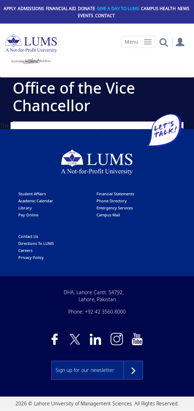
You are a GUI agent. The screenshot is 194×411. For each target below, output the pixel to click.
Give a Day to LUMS (118, 9)
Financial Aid (61, 9)
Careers (25, 250)
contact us (28, 236)
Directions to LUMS (36, 243)
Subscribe (133, 370)
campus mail (108, 214)
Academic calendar (35, 200)
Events (85, 16)
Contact (105, 16)
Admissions (31, 9)
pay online (28, 214)
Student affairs (32, 193)
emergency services (114, 207)
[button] (163, 42)
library (25, 207)
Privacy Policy (31, 257)
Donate (86, 9)
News (183, 9)
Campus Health (158, 9)
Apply (10, 9)
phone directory (111, 200)
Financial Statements (115, 193)
